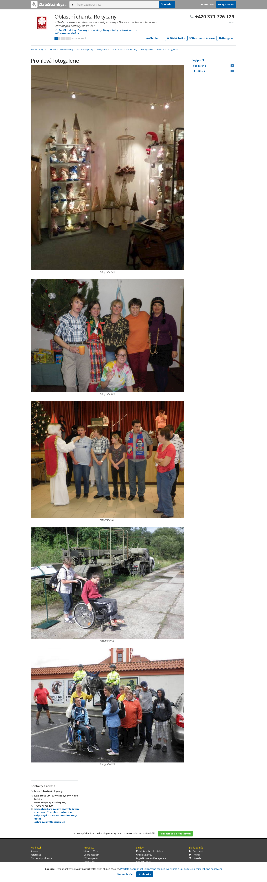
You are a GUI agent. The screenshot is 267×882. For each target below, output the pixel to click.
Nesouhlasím (125, 874)
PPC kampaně (91, 858)
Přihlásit (207, 4)
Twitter (194, 854)
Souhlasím (144, 874)
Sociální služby (67, 30)
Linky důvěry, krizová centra (120, 30)
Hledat (167, 4)
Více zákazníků (143, 861)
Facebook (196, 851)
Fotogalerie (213, 65)
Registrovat (226, 4)
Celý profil (198, 60)
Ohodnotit (154, 38)
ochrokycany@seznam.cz (49, 822)
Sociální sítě (89, 861)
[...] (117, 4)
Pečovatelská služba (66, 33)
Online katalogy (91, 854)
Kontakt (34, 851)
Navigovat (227, 38)
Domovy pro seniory (90, 30)
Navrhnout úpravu (202, 38)
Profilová (214, 71)
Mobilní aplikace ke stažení (149, 851)
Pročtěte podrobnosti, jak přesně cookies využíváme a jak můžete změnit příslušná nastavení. (171, 868)
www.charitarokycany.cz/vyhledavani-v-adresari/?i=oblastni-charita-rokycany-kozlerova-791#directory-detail (57, 813)
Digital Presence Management (151, 858)
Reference (36, 854)
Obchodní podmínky (41, 858)
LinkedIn (195, 858)
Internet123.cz (91, 851)
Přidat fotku (176, 38)
